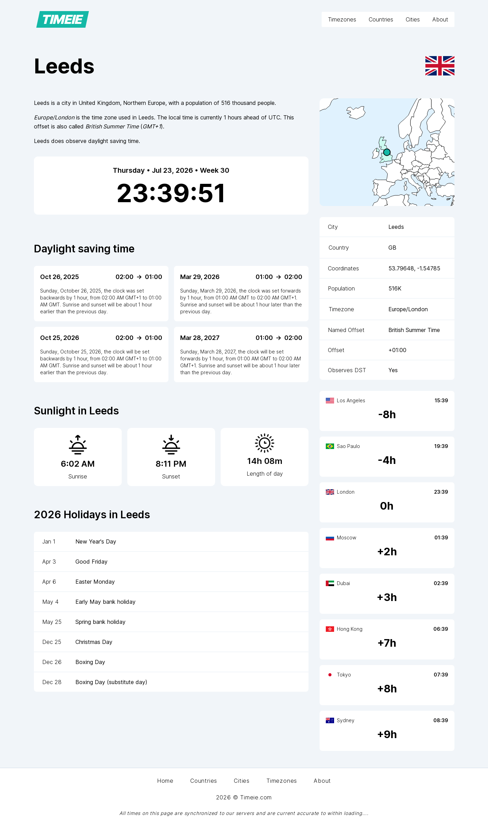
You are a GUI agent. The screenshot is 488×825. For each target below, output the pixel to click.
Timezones (342, 19)
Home (165, 780)
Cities (413, 19)
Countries (381, 19)
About (440, 19)
